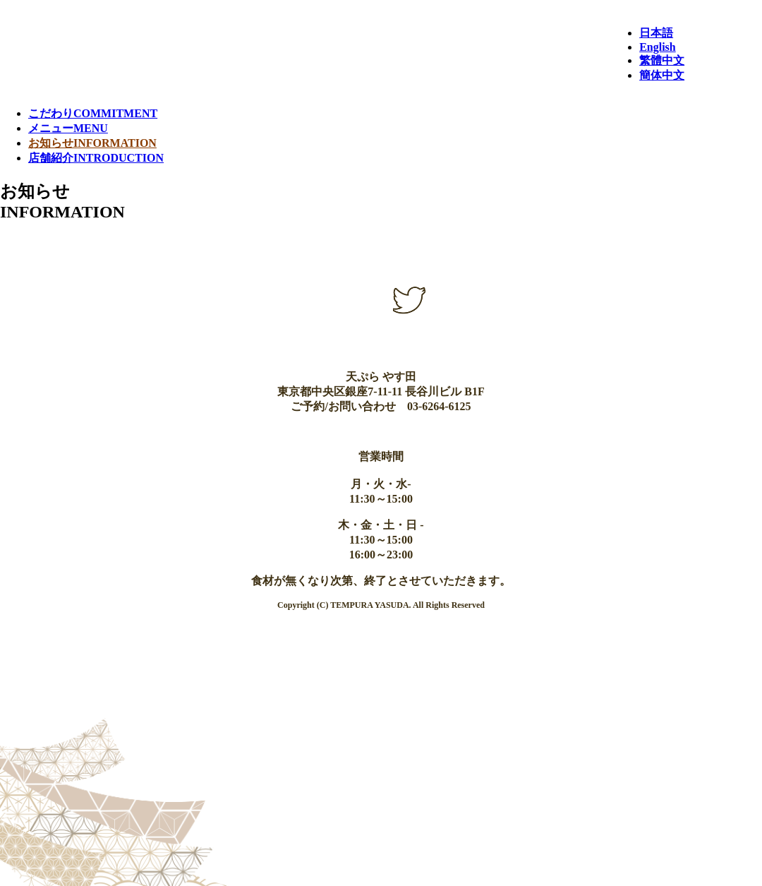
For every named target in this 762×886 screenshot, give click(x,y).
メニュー (68, 128)
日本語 (656, 33)
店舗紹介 (96, 158)
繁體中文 (661, 60)
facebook (344, 300)
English (657, 47)
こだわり (92, 113)
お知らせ (92, 143)
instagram (344, 332)
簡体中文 (661, 75)
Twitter (409, 300)
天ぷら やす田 (305, 40)
